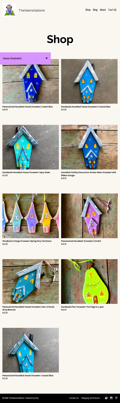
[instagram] (111, 398)
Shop (87, 10)
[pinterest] (116, 398)
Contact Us (74, 398)
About (103, 10)
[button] (25, 58)
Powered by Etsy (32, 398)
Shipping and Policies (90, 398)
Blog (95, 10)
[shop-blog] (106, 398)
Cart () (112, 10)
